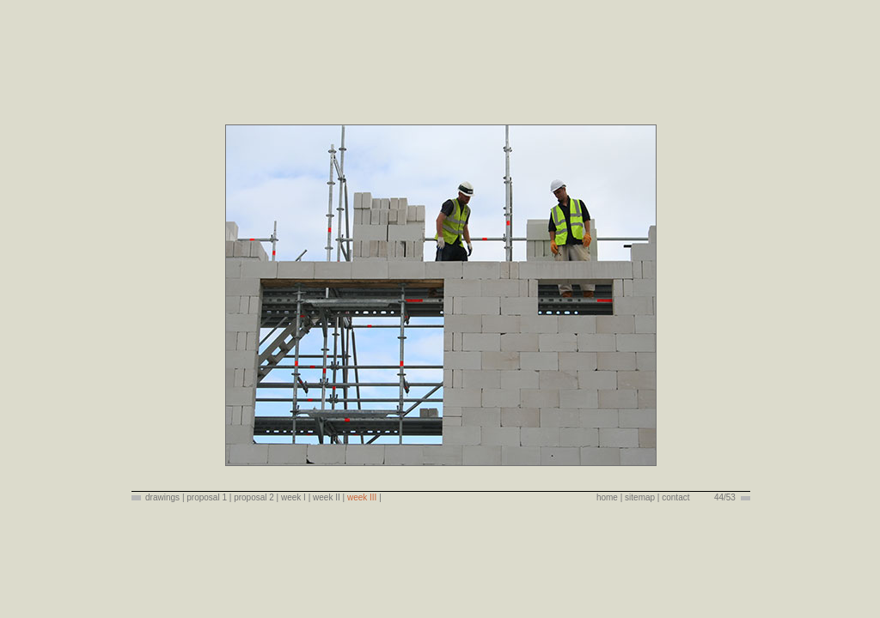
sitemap (640, 497)
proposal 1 (206, 497)
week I (295, 497)
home (607, 497)
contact (675, 497)
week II (326, 497)
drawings (162, 497)
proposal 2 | (256, 497)
